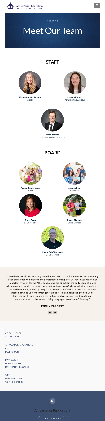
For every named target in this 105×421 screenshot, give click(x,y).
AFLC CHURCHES (13, 333)
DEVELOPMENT (12, 352)
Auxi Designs (56, 418)
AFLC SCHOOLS (12, 336)
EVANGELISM (11, 360)
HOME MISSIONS (13, 363)
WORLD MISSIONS (13, 378)
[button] (97, 5)
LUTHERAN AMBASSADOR (17, 367)
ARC (7, 348)
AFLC (7, 329)
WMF (7, 375)
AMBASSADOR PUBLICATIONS (19, 345)
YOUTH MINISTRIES (14, 382)
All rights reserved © (42, 417)
